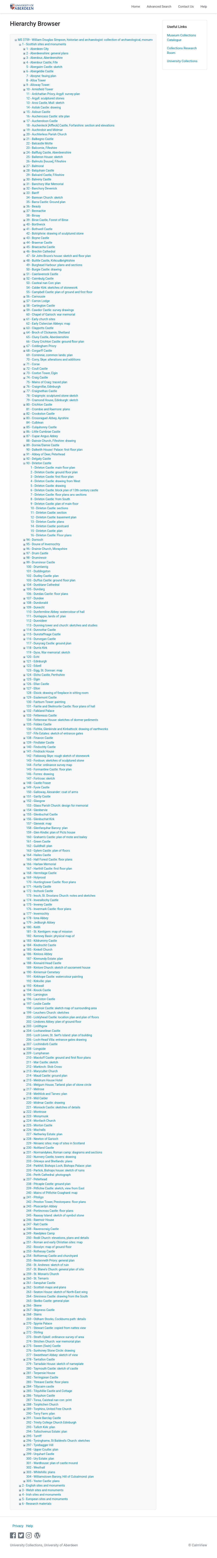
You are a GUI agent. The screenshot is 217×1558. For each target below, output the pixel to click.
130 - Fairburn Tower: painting (45, 702)
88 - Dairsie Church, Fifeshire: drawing (51, 440)
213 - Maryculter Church (42, 1071)
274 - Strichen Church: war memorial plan (53, 1341)
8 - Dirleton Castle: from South (50, 499)
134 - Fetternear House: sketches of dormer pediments (62, 720)
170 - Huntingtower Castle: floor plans (51, 882)
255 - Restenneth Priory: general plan (50, 1260)
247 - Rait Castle (37, 1224)
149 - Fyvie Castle (37, 787)
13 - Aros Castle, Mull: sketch (45, 102)
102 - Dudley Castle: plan (42, 576)
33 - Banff (32, 193)
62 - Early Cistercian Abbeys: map (48, 323)
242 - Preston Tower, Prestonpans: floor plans (56, 1202)
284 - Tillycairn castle (40, 1386)
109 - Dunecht (35, 607)
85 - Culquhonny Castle (41, 427)
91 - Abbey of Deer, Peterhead (45, 454)
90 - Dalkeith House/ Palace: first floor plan (54, 449)
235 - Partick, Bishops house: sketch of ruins (55, 1170)
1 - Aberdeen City (37, 49)
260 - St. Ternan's (37, 1278)
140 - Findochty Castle (41, 747)
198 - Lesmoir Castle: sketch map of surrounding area (61, 1008)
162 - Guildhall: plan (39, 846)
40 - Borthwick (35, 224)
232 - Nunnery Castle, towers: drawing (51, 1157)
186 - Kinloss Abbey (39, 954)
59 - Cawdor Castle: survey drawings (50, 310)
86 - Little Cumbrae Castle (43, 431)
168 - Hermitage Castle (41, 873)
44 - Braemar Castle (39, 242)
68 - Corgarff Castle (39, 350)
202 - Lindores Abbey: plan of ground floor (53, 1021)
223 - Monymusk (37, 1116)
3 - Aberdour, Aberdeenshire (44, 57)
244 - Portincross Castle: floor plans (49, 1210)
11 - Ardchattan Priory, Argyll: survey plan (53, 94)
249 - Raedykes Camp (40, 1233)
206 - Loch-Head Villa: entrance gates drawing (56, 1039)
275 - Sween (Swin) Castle (43, 1346)
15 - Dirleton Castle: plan (47, 531)
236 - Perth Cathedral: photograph (48, 1174)
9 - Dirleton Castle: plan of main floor (54, 503)
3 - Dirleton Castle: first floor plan (52, 476)
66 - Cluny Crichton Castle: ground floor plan (55, 341)
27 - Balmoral (35, 166)
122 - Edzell (33, 665)
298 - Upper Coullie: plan (42, 1449)
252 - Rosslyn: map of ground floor (49, 1247)
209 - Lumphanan (37, 1053)
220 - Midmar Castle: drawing (45, 1102)
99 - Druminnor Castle (40, 562)
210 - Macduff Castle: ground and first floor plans (58, 1057)
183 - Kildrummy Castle (41, 940)
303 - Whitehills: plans (40, 1472)
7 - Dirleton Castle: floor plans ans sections (59, 494)
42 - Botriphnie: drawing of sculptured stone (54, 233)
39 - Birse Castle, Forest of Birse (47, 220)
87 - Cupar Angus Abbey (42, 436)
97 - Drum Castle (37, 553)
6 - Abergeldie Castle (39, 71)
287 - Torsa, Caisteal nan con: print (49, 1400)
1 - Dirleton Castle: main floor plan (53, 467)
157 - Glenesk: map (38, 823)
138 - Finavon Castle (39, 738)
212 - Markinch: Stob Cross (44, 1066)
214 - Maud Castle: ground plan (46, 1075)
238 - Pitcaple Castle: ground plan (48, 1184)
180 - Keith (33, 927)
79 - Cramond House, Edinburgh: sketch (52, 400)
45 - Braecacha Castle (40, 247)
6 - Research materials (36, 1503)
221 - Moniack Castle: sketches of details (53, 1107)
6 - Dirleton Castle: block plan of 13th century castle (64, 490)
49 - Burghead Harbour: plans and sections (54, 265)
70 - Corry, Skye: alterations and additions (53, 359)
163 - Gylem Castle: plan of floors (48, 850)
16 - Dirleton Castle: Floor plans (51, 535)
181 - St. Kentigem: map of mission (49, 931)
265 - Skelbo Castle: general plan (47, 1301)
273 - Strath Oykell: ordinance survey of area (55, 1337)
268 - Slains (34, 1314)
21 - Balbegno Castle (39, 139)
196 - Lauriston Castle (40, 999)
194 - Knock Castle (38, 990)
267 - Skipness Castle (40, 1310)
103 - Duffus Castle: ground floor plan (50, 580)
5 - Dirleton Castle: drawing (48, 485)
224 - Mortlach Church (41, 1120)
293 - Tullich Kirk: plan (40, 1427)
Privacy (18, 1526)
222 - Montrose (36, 1111)
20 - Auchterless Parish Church (46, 134)
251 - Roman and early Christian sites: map (54, 1242)
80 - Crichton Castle (39, 404)
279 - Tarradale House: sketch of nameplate (54, 1364)
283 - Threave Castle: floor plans (47, 1382)
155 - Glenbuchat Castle (42, 814)
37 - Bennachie (36, 211)
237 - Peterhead (36, 1179)
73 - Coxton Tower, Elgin (42, 373)
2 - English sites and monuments (43, 1485)
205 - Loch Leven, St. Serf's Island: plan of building (59, 1035)
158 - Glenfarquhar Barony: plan (47, 828)
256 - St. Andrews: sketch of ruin (47, 1265)
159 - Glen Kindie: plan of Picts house (50, 832)
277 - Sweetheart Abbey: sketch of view (52, 1355)
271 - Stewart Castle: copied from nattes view (56, 1328)
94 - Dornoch (34, 539)
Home (135, 6)
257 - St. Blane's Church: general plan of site (55, 1269)
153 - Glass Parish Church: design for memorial (57, 805)
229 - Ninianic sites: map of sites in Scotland (55, 1143)
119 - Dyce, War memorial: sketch (48, 652)
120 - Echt (32, 657)
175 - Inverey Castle (39, 904)
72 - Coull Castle (37, 368)
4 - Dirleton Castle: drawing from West (55, 481)
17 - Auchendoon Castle (42, 121)
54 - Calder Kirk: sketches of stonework (52, 287)
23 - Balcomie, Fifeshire (41, 148)
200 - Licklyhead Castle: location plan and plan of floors (62, 1017)
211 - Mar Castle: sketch (42, 1062)
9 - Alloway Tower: (38, 84)
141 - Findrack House (40, 751)
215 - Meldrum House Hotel (44, 1080)
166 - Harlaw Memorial (41, 864)
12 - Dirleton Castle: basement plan (54, 517)
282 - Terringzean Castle (42, 1377)
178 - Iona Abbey (37, 918)
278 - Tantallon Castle (40, 1359)
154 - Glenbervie (36, 810)
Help (203, 6)
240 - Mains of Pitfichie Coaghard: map (51, 1192)
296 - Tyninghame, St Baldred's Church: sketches (58, 1440)
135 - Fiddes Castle (38, 724)
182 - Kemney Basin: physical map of (50, 936)
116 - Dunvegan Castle (41, 639)
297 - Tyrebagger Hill (39, 1445)
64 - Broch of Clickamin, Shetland (48, 332)
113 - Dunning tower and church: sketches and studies (61, 625)
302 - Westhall (35, 1467)
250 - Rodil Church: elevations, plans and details (57, 1238)
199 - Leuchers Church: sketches (47, 1012)
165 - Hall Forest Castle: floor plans (49, 859)
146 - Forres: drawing (40, 774)
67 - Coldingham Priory (41, 346)
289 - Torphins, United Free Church (48, 1409)
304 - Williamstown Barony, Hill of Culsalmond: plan (60, 1476)
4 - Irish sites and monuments (41, 1494)
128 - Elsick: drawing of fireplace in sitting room (57, 693)
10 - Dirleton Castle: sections (49, 508)
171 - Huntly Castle (38, 886)
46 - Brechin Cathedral (40, 251)
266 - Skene (34, 1305)
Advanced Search (159, 6)
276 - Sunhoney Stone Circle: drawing (50, 1350)
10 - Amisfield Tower (39, 89)
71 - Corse (33, 364)
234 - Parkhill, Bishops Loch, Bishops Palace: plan (58, 1165)
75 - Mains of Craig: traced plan (46, 382)
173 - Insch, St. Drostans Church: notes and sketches (60, 895)
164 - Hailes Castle (38, 855)
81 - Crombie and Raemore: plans (48, 409)
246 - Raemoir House (40, 1220)
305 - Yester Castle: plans (43, 1481)
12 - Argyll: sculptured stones (45, 98)
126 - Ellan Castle (37, 684)
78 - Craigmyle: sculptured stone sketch (52, 395)
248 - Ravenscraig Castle (42, 1229)
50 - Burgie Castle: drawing (43, 269)
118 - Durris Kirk (36, 647)
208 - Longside (36, 1048)
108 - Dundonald (37, 602)
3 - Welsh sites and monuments (42, 1490)
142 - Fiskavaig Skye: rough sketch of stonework (57, 756)
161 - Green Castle (38, 841)
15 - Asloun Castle (38, 112)
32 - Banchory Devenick (41, 188)
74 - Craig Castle (37, 377)
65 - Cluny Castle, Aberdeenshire (47, 337)
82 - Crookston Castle (40, 413)
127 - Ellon (33, 688)
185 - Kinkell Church (39, 949)
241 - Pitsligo (34, 1197)
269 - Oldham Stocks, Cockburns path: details (56, 1319)
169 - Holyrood (36, 877)
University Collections (182, 61)
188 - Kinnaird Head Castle (43, 963)
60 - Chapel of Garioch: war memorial (50, 314)
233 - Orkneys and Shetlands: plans (49, 1161)
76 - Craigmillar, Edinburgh (43, 386)
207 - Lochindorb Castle (41, 1044)
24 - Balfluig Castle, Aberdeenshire (48, 152)
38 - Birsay (33, 215)
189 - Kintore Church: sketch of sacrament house (58, 967)
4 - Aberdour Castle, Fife (42, 62)
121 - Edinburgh (36, 661)
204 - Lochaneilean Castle (43, 1030)
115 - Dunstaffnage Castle (43, 634)
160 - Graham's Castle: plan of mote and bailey (56, 837)
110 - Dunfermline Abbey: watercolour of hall (55, 612)
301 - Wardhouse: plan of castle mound (52, 1463)
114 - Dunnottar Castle (41, 629)
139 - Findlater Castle (40, 742)
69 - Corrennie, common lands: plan (49, 355)
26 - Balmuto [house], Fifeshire (46, 161)
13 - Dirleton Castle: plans (47, 521)
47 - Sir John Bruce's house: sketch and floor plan (58, 256)
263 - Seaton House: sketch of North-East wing (57, 1292)
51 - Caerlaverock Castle (42, 274)
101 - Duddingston (38, 571)
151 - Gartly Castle (38, 796)
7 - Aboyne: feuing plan (41, 76)
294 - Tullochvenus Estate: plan (46, 1431)
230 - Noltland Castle (40, 1147)
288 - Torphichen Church (42, 1404)
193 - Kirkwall (35, 985)
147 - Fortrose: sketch (40, 778)
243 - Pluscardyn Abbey (41, 1206)
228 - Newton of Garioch (42, 1139)
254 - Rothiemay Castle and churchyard (52, 1255)
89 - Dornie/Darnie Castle (42, 445)
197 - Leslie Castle (38, 1003)
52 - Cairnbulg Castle (40, 278)
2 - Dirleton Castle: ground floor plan (54, 472)
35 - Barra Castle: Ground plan (45, 202)
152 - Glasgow (35, 801)
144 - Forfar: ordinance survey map (49, 765)
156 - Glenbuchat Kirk (40, 819)
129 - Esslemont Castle (41, 697)
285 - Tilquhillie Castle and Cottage (49, 1391)
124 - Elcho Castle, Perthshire (45, 675)
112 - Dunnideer (36, 620)
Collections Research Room (182, 50)
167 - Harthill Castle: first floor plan (49, 868)
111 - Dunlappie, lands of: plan (46, 616)
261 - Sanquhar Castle (40, 1283)
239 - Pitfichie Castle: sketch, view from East (55, 1188)
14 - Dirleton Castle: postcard (50, 526)
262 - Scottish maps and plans (46, 1287)
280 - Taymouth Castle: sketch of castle (52, 1368)
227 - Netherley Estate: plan (44, 1134)
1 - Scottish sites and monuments (44, 44)
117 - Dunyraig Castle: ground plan (48, 643)
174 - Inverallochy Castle (42, 900)
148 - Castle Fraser (38, 783)
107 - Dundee (35, 598)
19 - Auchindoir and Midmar (44, 130)
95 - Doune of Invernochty (43, 544)
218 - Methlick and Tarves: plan (46, 1093)
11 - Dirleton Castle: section (49, 512)
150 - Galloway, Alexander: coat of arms (52, 792)
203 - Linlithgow (36, 1026)
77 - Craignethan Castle (41, 391)
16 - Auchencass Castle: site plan (48, 116)
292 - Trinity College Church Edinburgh (51, 1422)
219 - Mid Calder (37, 1098)
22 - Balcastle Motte (39, 143)
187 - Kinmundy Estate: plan (44, 958)
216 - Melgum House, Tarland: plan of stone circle (58, 1084)
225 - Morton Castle (39, 1125)
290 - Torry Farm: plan (40, 1413)
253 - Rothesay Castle (40, 1251)
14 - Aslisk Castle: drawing (43, 107)
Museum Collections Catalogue (181, 37)
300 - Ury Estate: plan (40, 1458)
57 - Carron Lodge (38, 301)
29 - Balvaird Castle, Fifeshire (45, 175)
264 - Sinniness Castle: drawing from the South (57, 1296)
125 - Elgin (33, 679)
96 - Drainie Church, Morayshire (46, 548)
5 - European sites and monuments (45, 1499)
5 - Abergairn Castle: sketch (44, 67)
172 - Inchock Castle (39, 891)
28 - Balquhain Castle (40, 170)
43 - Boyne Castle (37, 238)
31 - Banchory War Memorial (45, 184)
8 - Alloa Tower (36, 80)
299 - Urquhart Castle (40, 1454)
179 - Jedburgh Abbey (40, 922)
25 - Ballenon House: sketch (44, 157)
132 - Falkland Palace (40, 710)
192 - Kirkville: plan (38, 981)
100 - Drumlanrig (37, 566)
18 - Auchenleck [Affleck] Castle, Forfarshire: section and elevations (70, 125)
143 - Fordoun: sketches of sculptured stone (55, 760)
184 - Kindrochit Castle (41, 945)
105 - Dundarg (35, 589)
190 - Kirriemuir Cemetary (43, 972)
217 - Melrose (35, 1089)
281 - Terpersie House (40, 1373)
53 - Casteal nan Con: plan (43, 283)
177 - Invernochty (37, 913)
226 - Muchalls (36, 1129)
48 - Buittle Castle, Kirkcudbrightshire (50, 260)
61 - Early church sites (40, 319)
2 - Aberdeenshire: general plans (47, 53)
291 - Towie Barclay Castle (43, 1418)
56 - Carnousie (35, 296)
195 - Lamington (37, 994)
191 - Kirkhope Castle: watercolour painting (54, 976)
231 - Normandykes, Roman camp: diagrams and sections (64, 1152)
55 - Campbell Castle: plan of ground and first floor (59, 292)
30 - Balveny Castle (38, 179)
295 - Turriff (34, 1436)
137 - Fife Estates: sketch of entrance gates (54, 733)
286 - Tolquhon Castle (40, 1395)
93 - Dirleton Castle (38, 463)
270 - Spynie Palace (39, 1323)
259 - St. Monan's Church (42, 1274)
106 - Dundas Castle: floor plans (47, 594)
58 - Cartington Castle (40, 305)
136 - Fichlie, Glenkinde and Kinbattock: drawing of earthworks (67, 729)
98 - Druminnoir (36, 557)
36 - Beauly (33, 206)
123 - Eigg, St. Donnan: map (44, 670)
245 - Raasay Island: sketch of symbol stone (55, 1215)
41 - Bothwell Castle (39, 229)
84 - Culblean (34, 422)
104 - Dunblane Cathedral (42, 584)
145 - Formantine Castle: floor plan (49, 769)
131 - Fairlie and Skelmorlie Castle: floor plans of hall (60, 706)
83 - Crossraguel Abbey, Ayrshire (47, 418)
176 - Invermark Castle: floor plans (48, 909)
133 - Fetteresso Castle (41, 715)
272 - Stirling (34, 1332)
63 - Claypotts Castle (39, 328)
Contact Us (186, 6)
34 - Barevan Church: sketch (44, 197)
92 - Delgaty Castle (38, 458)
